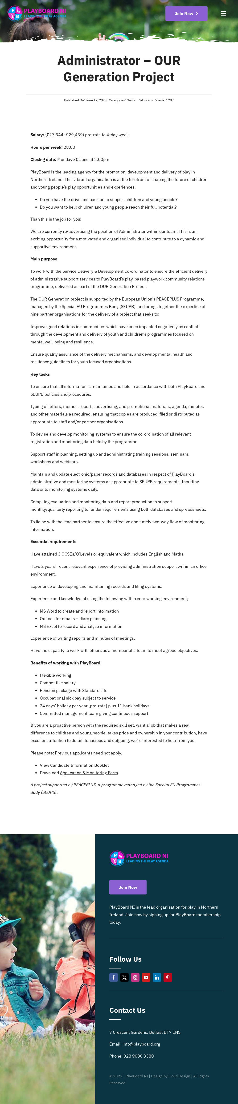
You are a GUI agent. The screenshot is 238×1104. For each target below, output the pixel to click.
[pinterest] (168, 977)
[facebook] (113, 977)
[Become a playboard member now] (186, 13)
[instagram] (135, 977)
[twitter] (124, 977)
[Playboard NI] (36, 5)
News (131, 100)
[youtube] (146, 977)
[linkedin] (157, 977)
